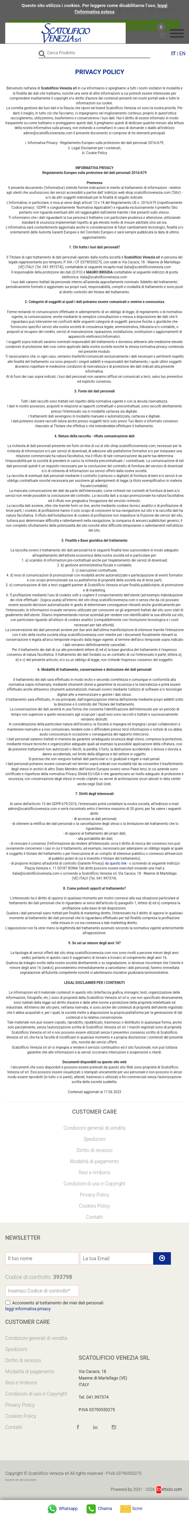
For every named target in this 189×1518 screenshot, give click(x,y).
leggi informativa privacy (27, 1308)
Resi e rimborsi (94, 1172)
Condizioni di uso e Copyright (95, 1183)
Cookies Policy (94, 1206)
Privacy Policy (94, 1195)
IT (173, 53)
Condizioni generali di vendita (94, 1128)
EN (182, 53)
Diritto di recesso (94, 1150)
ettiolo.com (169, 1489)
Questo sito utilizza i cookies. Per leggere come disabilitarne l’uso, (89, 5)
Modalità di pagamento (94, 1161)
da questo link (116, 863)
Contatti (94, 1217)
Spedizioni (94, 1139)
